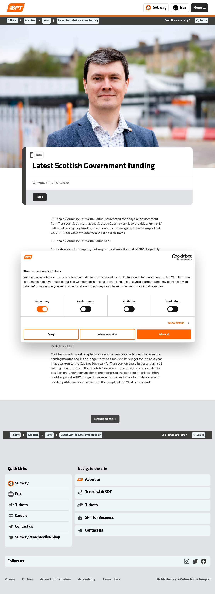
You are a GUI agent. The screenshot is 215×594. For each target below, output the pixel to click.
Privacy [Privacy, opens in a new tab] (10, 579)
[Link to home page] (16, 7)
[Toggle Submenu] (143, 479)
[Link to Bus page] (180, 7)
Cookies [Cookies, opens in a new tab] (27, 579)
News (46, 20)
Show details (176, 322)
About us (30, 20)
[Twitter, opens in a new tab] (195, 561)
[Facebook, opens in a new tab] (203, 561)
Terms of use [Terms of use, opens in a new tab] (111, 579)
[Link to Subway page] (156, 7)
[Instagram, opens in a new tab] (186, 561)
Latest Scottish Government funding (78, 20)
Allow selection (107, 334)
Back (40, 203)
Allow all (164, 334)
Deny (51, 334)
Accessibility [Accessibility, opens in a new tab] (86, 579)
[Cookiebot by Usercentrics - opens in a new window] (175, 257)
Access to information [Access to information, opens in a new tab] (55, 579)
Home (13, 20)
